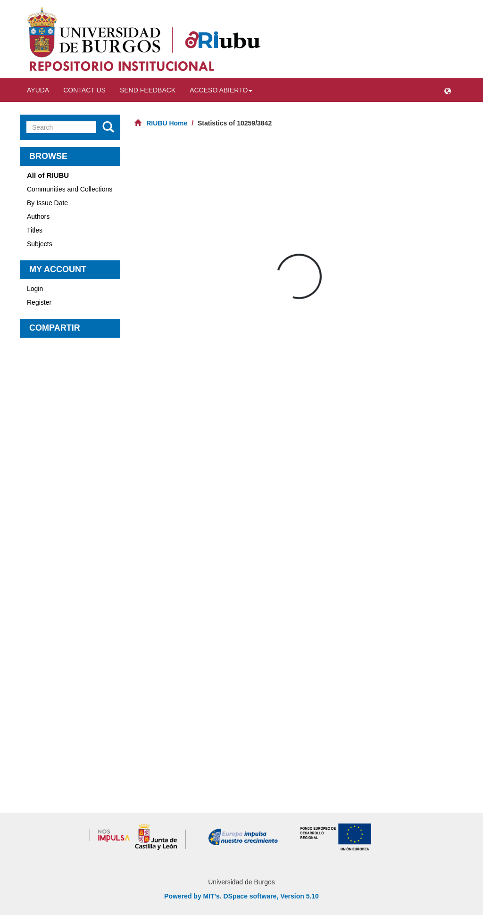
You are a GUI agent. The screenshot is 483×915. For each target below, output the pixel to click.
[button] (447, 90)
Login (35, 288)
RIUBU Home (166, 123)
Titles (34, 230)
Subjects (39, 244)
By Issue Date (47, 203)
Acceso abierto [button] (221, 90)
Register (39, 302)
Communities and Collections (69, 189)
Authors (38, 216)
